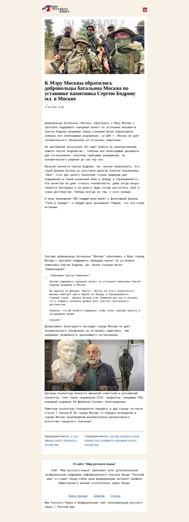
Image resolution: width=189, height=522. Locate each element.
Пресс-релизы (78, 495)
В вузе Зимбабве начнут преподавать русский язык (61, 440)
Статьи (115, 495)
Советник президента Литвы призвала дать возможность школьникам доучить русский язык (112, 440)
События (99, 495)
